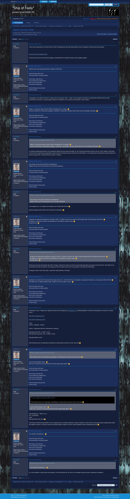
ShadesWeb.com (23, 497)
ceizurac (16, 66)
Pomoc (103, 495)
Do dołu (14, 39)
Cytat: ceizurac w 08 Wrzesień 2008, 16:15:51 (42, 252)
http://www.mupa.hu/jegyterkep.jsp (38, 54)
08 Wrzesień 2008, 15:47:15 (35, 94)
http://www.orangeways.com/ (36, 316)
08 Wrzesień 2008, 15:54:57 (35, 136)
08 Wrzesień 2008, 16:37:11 (35, 389)
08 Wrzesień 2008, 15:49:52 (35, 106)
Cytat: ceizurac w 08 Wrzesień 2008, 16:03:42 (42, 195)
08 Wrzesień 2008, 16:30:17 (35, 307)
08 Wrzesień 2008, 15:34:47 (35, 65)
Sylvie (69, 26)
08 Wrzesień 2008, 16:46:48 (35, 459)
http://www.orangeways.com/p (37, 319)
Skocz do (94, 485)
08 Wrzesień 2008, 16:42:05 (35, 430)
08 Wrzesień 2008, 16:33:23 (35, 349)
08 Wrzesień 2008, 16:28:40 (35, 276)
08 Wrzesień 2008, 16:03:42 (35, 161)
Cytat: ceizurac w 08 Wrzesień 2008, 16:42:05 (42, 463)
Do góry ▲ (117, 495)
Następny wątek (112, 34)
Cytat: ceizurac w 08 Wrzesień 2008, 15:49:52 (42, 140)
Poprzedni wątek (102, 34)
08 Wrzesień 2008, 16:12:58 (35, 191)
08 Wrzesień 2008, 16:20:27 (35, 248)
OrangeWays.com (72, 310)
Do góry (14, 477)
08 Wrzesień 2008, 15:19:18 (35, 43)
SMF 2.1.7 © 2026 (15, 495)
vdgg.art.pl (93, 18)
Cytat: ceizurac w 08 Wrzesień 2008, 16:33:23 (42, 393)
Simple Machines (23, 495)
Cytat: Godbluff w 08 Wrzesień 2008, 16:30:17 (42, 352)
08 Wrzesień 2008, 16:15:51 (35, 216)
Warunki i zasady (110, 495)
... (27, 39)
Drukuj (115, 39)
